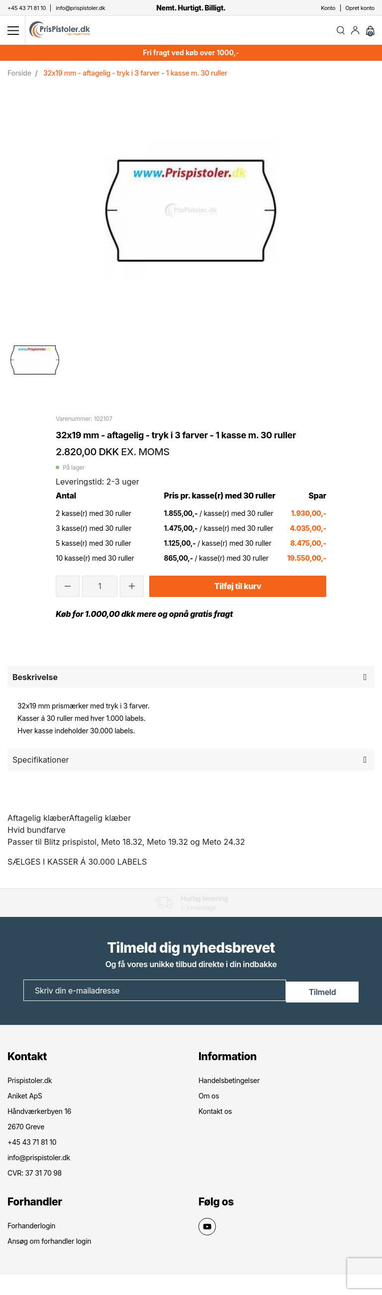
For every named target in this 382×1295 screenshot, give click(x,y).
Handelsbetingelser (229, 1081)
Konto (328, 7)
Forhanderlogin (31, 1226)
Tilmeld (322, 993)
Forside (19, 76)
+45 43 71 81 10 (31, 1143)
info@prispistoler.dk (38, 1158)
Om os (208, 1097)
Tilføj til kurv (237, 590)
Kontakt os (215, 1112)
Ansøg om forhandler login (49, 1242)
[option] (35, 363)
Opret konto (360, 7)
